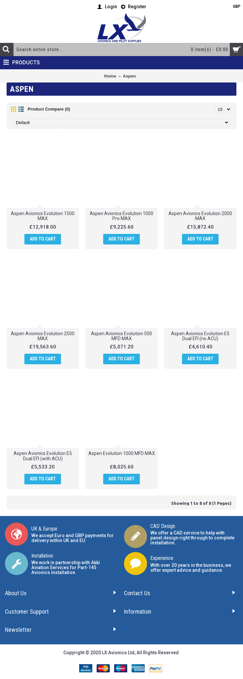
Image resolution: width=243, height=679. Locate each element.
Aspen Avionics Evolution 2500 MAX (43, 336)
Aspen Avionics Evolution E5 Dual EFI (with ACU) (43, 456)
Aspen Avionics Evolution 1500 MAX (43, 216)
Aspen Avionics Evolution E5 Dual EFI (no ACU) (200, 336)
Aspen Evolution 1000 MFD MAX (121, 453)
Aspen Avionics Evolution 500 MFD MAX (121, 336)
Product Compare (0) (49, 109)
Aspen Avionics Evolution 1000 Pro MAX (121, 216)
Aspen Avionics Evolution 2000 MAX (200, 216)
